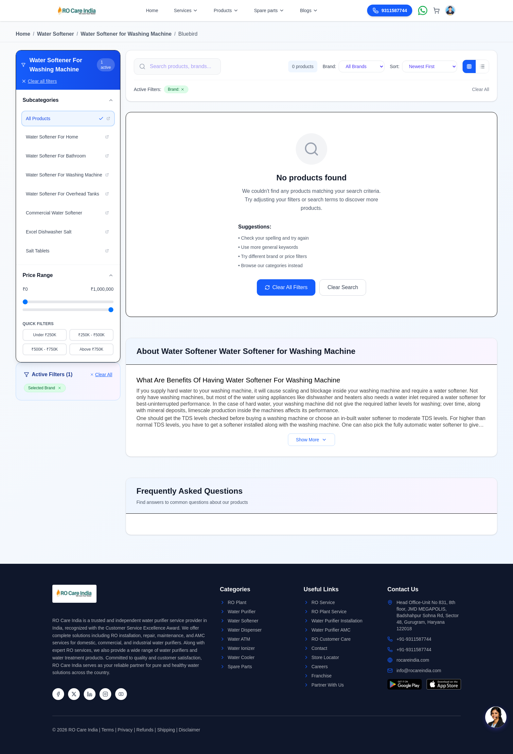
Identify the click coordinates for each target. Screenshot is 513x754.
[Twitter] (74, 694)
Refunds (144, 729)
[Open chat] (495, 717)
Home (152, 10)
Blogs (309, 10)
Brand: (329, 66)
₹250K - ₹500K (91, 335)
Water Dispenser (245, 630)
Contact (319, 648)
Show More (311, 439)
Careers (319, 666)
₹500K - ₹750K (44, 349)
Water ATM (239, 639)
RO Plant (237, 602)
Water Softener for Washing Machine (126, 34)
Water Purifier (242, 611)
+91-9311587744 (414, 639)
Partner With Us (327, 685)
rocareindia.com (413, 660)
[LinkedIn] (90, 694)
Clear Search (342, 287)
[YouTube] (121, 694)
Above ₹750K (91, 349)
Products (226, 10)
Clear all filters (39, 81)
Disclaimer (189, 729)
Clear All (101, 374)
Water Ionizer (241, 648)
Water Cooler (241, 657)
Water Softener (55, 34)
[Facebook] (58, 694)
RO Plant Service (328, 611)
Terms (107, 729)
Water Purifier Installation (337, 620)
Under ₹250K (44, 335)
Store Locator (325, 657)
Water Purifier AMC (330, 630)
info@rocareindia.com (419, 670)
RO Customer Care (331, 639)
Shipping (166, 729)
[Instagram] (105, 694)
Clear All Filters (286, 287)
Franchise (321, 675)
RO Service (323, 602)
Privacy (125, 729)
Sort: (394, 66)
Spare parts (269, 10)
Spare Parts (240, 666)
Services (186, 10)
